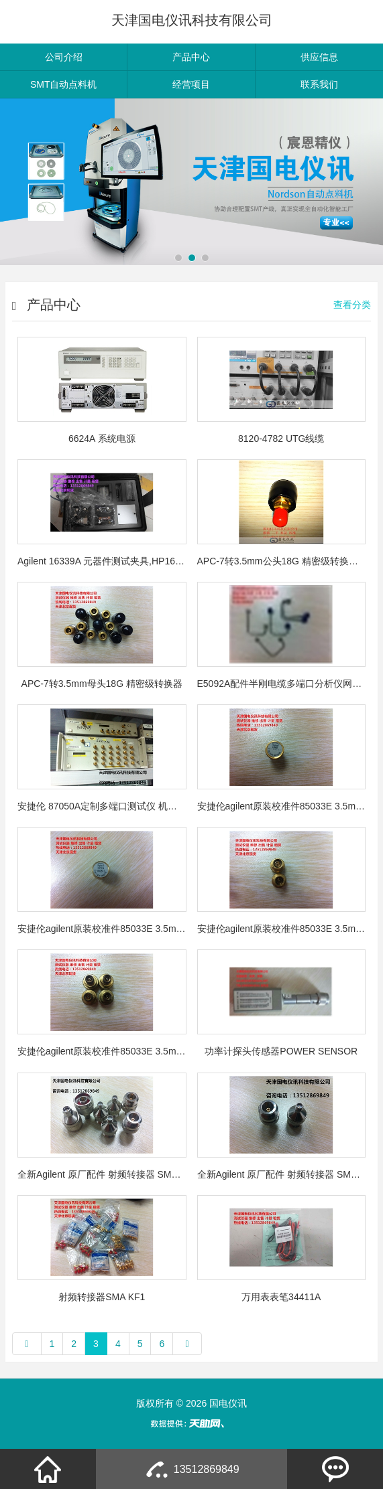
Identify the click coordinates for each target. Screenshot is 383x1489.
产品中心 (191, 57)
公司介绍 (64, 57)
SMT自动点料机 (63, 84)
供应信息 (319, 57)
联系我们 (319, 84)
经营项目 (191, 84)
